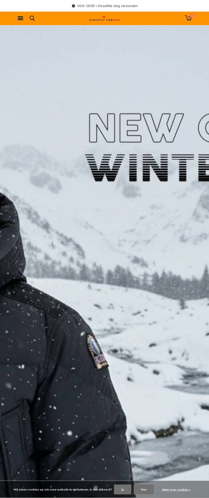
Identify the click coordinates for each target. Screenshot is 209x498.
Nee (143, 489)
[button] (21, 18)
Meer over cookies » (176, 489)
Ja (122, 489)
